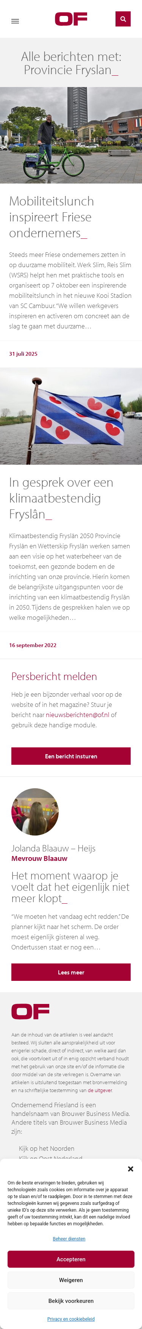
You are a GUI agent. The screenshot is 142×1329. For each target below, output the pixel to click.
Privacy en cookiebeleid (71, 1319)
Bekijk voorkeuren (71, 1301)
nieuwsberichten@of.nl (77, 714)
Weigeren (71, 1280)
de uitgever (100, 1090)
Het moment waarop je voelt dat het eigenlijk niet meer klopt (70, 886)
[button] (130, 1168)
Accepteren (71, 1259)
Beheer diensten (69, 1239)
